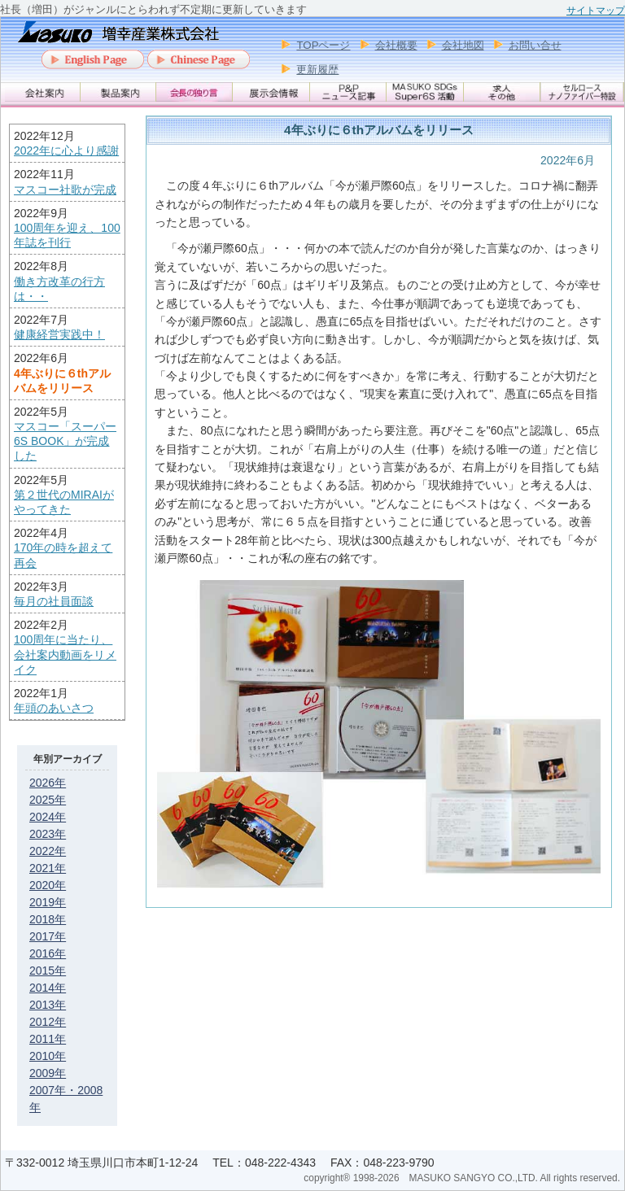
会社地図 (463, 45)
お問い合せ (535, 45)
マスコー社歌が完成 (65, 189)
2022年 (47, 850)
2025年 (47, 799)
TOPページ (323, 45)
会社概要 (396, 45)
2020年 (47, 885)
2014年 (47, 987)
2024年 (47, 816)
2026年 (47, 782)
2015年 (47, 970)
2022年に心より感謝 (66, 150)
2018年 (47, 919)
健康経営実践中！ (59, 334)
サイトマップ (595, 10)
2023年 (47, 833)
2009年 (47, 1073)
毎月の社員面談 (54, 601)
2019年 (47, 902)
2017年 (47, 936)
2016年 (47, 953)
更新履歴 (317, 69)
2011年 (47, 1038)
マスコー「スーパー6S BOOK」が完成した (65, 441)
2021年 (47, 868)
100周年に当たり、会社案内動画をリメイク (65, 654)
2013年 (47, 1004)
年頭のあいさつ (54, 707)
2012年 (47, 1021)
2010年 (47, 1055)
